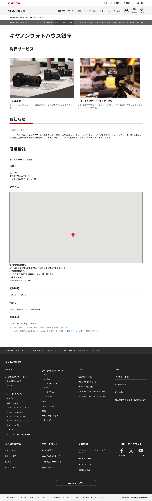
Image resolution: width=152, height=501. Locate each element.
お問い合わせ (10, 497)
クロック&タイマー (50, 383)
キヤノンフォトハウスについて (20, 23)
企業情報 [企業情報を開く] (127, 3)
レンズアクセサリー (14, 398)
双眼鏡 (44, 401)
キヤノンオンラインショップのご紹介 (92, 396)
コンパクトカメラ (11, 403)
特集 (79, 11)
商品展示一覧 (48, 23)
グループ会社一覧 (85, 458)
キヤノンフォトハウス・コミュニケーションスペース (27, 18)
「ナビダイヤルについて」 (74, 331)
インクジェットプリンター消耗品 (17, 434)
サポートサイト (50, 444)
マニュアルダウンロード (51, 456)
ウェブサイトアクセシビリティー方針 (89, 497)
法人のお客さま (13, 444)
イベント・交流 (90, 11)
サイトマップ (23, 497)
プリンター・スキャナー (14, 412)
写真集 (44, 411)
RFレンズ (10, 385)
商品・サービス (10, 456)
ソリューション (10, 450)
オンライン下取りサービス (88, 382)
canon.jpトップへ (76, 482)
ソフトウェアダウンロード (52, 462)
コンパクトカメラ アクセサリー (18, 407)
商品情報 (61, 11)
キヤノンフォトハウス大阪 (83, 23)
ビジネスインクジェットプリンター (19, 421)
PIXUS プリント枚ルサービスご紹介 (91, 391)
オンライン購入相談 (85, 386)
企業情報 (83, 444)
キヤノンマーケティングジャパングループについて (93, 451)
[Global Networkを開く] (142, 3)
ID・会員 (116, 11)
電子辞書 (47, 379)
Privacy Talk (48, 396)
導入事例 (8, 462)
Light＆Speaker (48, 406)
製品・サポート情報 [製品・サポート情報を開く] (111, 3)
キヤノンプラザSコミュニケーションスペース (109, 23)
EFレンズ (10, 389)
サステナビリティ (85, 464)
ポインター (48, 388)
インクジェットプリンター (16, 416)
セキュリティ (48, 420)
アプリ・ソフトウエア (50, 416)
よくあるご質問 (47, 450)
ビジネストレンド (11, 467)
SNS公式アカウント (131, 444)
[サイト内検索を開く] (138, 3)
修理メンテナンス (48, 467)
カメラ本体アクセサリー (15, 394)
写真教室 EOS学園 (85, 377)
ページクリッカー (50, 392)
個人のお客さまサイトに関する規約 (130, 399)
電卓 (45, 375)
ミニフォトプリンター (15, 425)
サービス (71, 11)
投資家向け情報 (84, 470)
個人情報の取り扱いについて (61, 497)
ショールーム (105, 11)
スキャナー (11, 429)
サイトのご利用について (39, 497)
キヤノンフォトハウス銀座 (63, 23)
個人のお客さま (16, 10)
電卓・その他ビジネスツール (52, 371)
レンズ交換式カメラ (14, 381)
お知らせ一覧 (37, 23)
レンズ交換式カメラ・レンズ (15, 377)
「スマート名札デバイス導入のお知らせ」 (77, 137)
